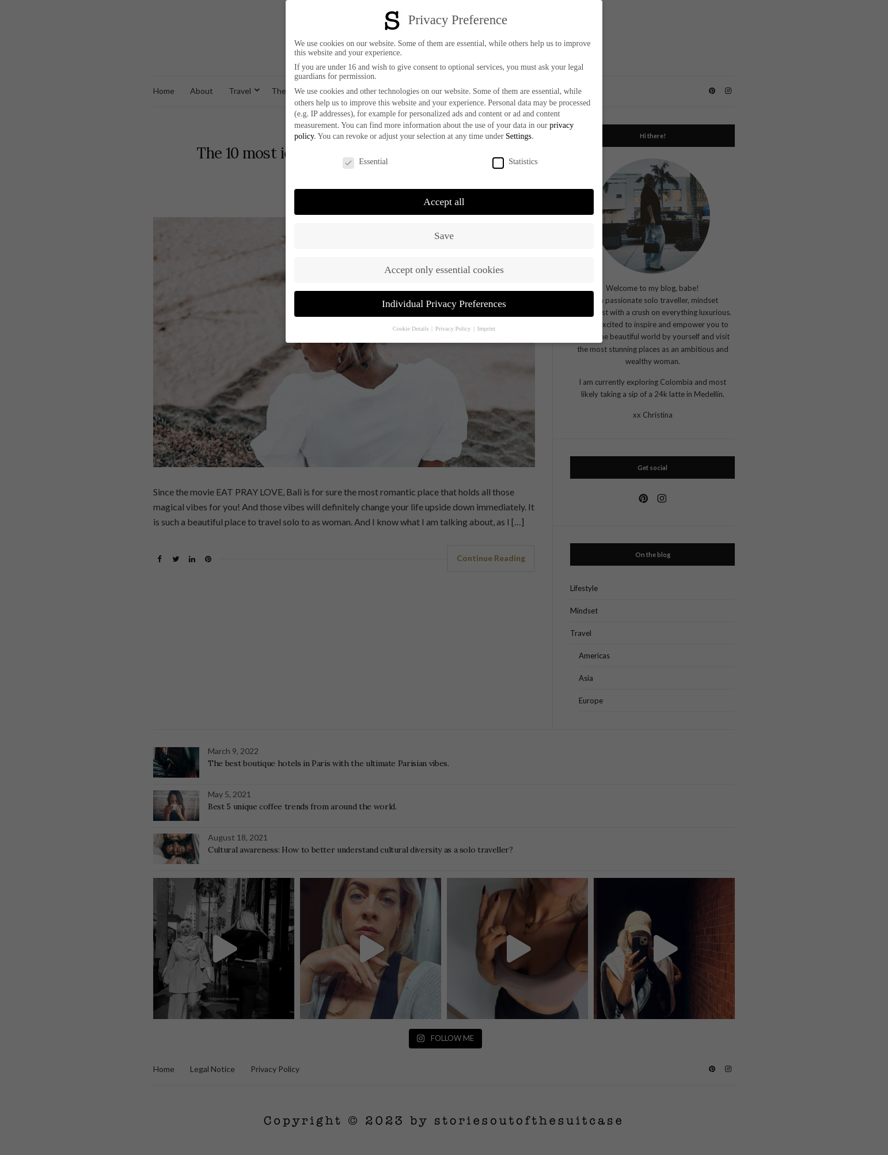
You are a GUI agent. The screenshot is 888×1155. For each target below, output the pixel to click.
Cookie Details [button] (411, 328)
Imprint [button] (486, 328)
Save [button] (444, 235)
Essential (365, 161)
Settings (519, 136)
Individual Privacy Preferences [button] (444, 303)
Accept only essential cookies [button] (444, 269)
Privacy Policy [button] (453, 328)
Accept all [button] (443, 201)
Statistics (515, 161)
